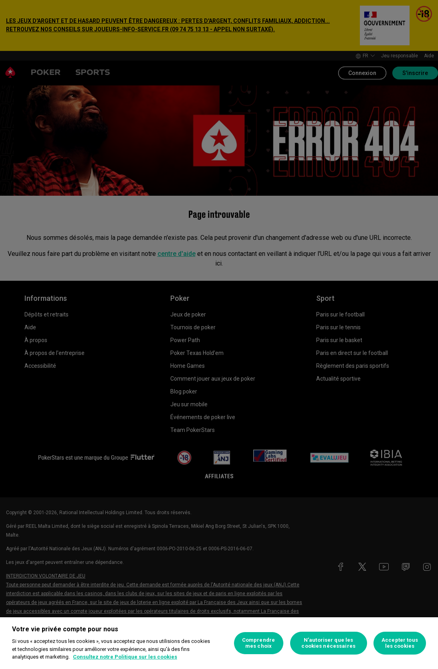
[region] (219, 643)
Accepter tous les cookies (399, 643)
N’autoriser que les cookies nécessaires (328, 643)
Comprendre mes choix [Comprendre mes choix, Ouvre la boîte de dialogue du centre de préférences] (258, 643)
